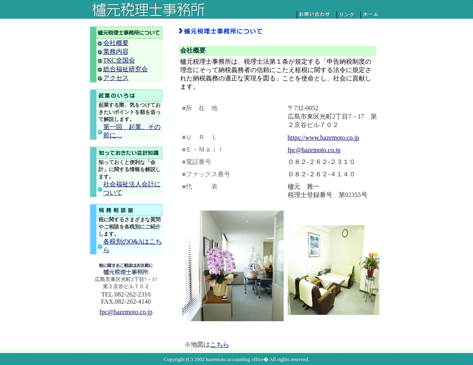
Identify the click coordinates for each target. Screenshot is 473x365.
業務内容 (116, 51)
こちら (219, 344)
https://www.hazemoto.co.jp (323, 137)
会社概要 (116, 42)
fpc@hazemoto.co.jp (126, 311)
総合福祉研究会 (125, 69)
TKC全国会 (119, 60)
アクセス (116, 77)
